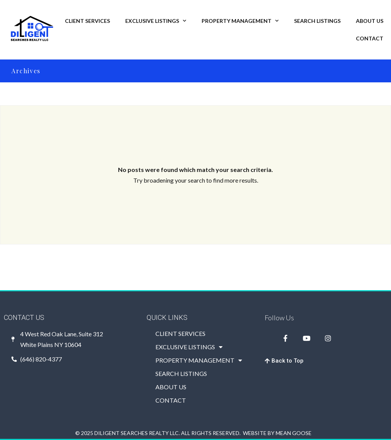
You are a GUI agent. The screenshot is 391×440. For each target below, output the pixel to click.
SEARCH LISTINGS (317, 21)
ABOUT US (369, 21)
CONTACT (369, 38)
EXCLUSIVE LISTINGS (155, 21)
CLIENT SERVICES (87, 21)
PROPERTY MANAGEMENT (240, 21)
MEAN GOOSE (294, 433)
